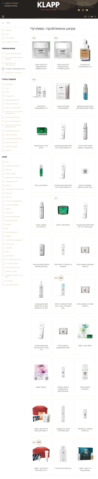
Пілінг (7, 92)
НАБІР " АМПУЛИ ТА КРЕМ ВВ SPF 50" (41, 456)
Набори (8, 150)
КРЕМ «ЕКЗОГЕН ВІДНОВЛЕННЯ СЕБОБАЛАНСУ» (41, 53)
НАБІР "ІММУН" (41, 374)
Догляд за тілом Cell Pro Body (14, 276)
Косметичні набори (12, 166)
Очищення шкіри (11, 181)
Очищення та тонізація (13, 73)
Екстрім (8, 224)
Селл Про (8, 193)
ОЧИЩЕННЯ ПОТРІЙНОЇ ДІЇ (13, 177)
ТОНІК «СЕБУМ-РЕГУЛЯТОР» (41, 213)
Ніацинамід (9, 244)
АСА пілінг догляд (11, 263)
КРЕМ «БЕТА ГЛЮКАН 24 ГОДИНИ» (63, 252)
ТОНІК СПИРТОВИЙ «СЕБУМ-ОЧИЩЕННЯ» (85, 134)
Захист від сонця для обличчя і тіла (13, 126)
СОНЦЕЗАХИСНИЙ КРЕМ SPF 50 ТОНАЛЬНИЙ (85, 213)
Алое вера (8, 248)
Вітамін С (8, 236)
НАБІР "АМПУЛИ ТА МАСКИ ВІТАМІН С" (41, 417)
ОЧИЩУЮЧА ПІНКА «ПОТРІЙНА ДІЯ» (63, 417)
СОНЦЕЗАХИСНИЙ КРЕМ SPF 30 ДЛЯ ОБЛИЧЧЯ (63, 134)
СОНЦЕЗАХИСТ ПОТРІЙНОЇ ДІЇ (14, 189)
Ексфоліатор (9, 96)
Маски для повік (11, 135)
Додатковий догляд (12, 267)
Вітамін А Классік (11, 220)
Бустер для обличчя (12, 117)
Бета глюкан (9, 256)
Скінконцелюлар (11, 232)
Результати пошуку (12, 285)
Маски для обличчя (12, 131)
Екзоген (8, 185)
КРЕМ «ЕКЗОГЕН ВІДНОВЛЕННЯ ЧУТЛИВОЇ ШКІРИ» (63, 53)
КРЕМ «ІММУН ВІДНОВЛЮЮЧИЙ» (63, 333)
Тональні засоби (11, 146)
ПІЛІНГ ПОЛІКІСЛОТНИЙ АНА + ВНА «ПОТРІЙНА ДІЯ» (63, 293)
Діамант (8, 209)
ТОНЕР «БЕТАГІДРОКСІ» (63, 455)
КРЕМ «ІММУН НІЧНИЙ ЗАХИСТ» (85, 292)
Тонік (7, 88)
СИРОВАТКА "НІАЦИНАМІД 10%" (41, 94)
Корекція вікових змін (13, 53)
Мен (6, 228)
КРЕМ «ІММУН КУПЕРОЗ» (85, 375)
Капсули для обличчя (13, 121)
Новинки (8, 30)
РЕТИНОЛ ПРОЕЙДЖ (11, 205)
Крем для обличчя (11, 104)
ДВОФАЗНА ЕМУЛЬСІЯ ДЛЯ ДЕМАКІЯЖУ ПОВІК (85, 94)
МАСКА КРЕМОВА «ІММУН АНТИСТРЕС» (85, 173)
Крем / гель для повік (13, 108)
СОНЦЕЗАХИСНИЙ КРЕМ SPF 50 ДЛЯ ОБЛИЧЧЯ (63, 173)
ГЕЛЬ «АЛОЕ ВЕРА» (41, 172)
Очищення (9, 84)
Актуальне (9, 281)
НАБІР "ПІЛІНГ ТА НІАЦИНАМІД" (85, 456)
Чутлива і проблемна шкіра (15, 69)
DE (95, 17)
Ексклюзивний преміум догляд (14, 58)
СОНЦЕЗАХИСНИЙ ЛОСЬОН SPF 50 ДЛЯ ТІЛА (41, 334)
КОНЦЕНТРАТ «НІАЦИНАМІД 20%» (85, 52)
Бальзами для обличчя (13, 139)
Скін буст (8, 197)
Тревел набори (10, 174)
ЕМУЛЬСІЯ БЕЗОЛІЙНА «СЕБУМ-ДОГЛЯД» (41, 252)
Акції (7, 34)
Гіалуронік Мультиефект (14, 240)
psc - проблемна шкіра (13, 260)
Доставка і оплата (11, 42)
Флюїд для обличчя (12, 100)
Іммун (7, 252)
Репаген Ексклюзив (12, 217)
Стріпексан (9, 213)
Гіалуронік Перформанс (13, 201)
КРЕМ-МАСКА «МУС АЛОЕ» (41, 134)
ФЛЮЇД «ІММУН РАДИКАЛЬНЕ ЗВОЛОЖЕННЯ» (63, 376)
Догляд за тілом (11, 142)
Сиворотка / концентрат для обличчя (14, 112)
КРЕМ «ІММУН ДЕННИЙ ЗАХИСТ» (85, 252)
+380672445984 (11, 3)
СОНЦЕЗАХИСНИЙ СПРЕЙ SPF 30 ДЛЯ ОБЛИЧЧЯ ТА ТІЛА (41, 293)
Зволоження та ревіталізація (10, 64)
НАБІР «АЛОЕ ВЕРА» (85, 332)
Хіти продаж (9, 38)
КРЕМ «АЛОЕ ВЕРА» (63, 212)
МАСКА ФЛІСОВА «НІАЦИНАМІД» (63, 94)
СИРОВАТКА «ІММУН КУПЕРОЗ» (85, 417)
